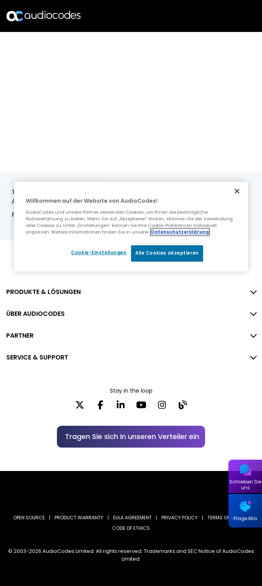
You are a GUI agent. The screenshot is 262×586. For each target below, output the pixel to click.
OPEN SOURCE (29, 517)
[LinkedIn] (120, 407)
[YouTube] (141, 407)
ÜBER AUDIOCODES (35, 313)
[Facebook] (100, 407)
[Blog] (182, 407)
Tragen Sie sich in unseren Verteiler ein (132, 436)
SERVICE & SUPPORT (37, 357)
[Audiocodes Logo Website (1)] (43, 16)
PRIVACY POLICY (179, 517)
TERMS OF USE (223, 517)
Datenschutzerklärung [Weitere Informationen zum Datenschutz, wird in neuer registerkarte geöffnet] (180, 232)
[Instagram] (162, 407)
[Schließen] (237, 191)
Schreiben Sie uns (245, 484)
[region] (131, 226)
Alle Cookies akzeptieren (167, 253)
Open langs (236, 16)
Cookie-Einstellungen (98, 253)
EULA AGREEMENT (132, 517)
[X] (79, 407)
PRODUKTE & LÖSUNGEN (43, 291)
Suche (222, 15)
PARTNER (20, 335)
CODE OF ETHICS (131, 528)
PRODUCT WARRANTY (79, 517)
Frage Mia (245, 518)
